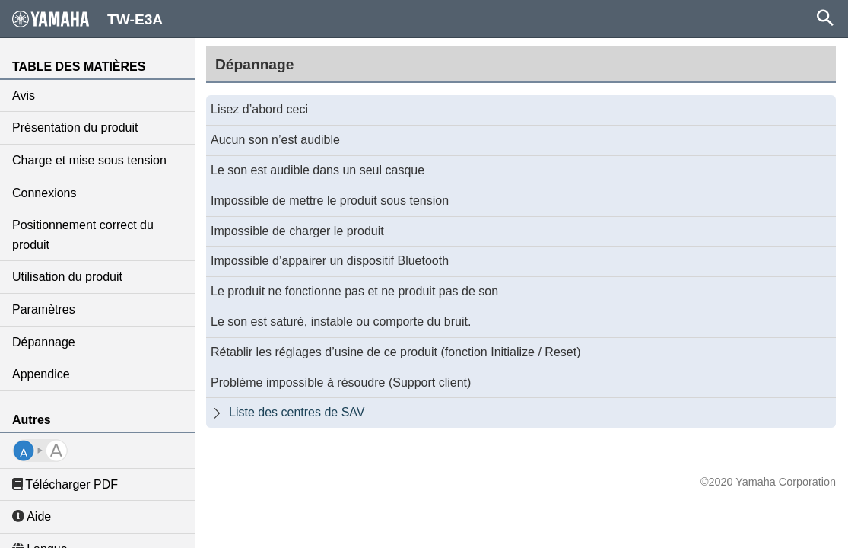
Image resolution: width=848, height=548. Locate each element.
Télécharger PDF (65, 484)
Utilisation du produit (67, 276)
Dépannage (43, 342)
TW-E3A (87, 19)
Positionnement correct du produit (83, 234)
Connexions (44, 192)
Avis (23, 95)
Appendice (41, 374)
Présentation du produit (75, 127)
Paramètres (43, 309)
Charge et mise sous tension (89, 160)
